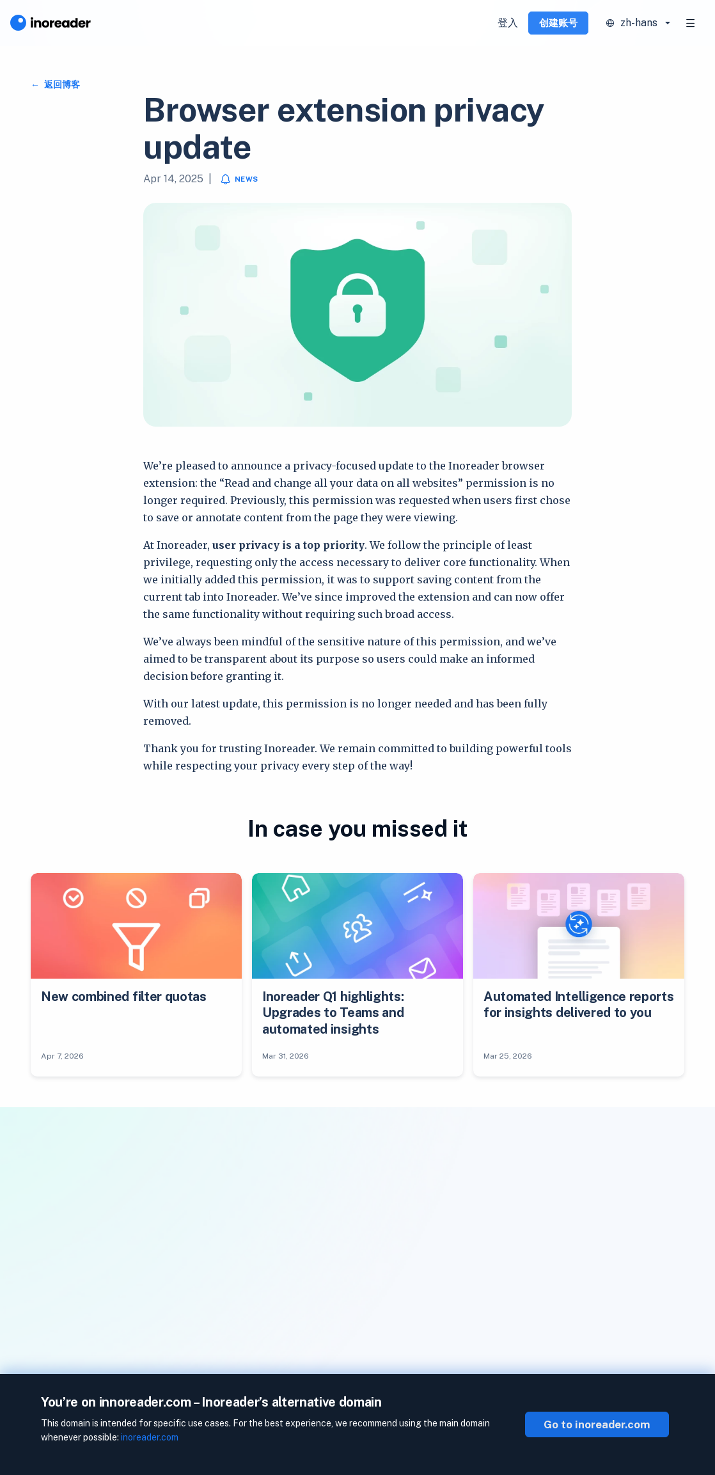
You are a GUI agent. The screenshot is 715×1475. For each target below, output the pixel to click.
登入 (508, 23)
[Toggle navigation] (691, 23)
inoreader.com (149, 1437)
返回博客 (61, 84)
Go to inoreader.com (597, 1424)
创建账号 (558, 22)
